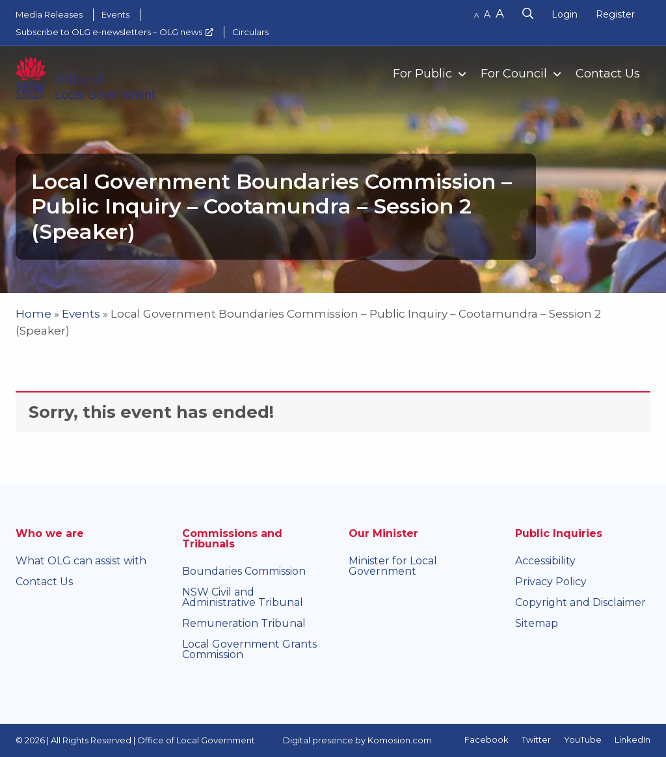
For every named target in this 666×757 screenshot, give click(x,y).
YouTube (583, 740)
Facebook (486, 740)
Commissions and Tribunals (232, 538)
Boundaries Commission (244, 571)
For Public (422, 73)
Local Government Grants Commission (249, 649)
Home (33, 313)
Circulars (250, 32)
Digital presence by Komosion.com (357, 740)
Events (115, 14)
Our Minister (383, 533)
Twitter (536, 740)
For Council (514, 73)
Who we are (50, 533)
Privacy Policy (551, 581)
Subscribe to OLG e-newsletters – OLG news (109, 32)
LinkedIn (632, 740)
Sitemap (536, 623)
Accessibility (545, 561)
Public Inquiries (558, 533)
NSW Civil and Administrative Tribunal (242, 597)
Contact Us (608, 73)
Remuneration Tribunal (244, 623)
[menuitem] (424, 73)
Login (565, 14)
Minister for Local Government (393, 566)
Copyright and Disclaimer (580, 602)
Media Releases (49, 14)
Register (615, 14)
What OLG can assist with (81, 561)
